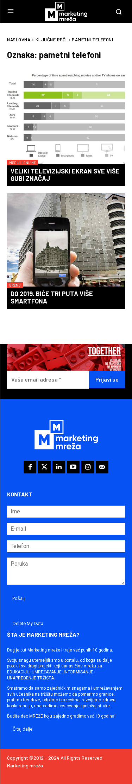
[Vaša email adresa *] (48, 380)
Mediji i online (22, 162)
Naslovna (18, 39)
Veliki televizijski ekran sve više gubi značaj (65, 175)
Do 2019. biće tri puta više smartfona (52, 297)
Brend (15, 285)
